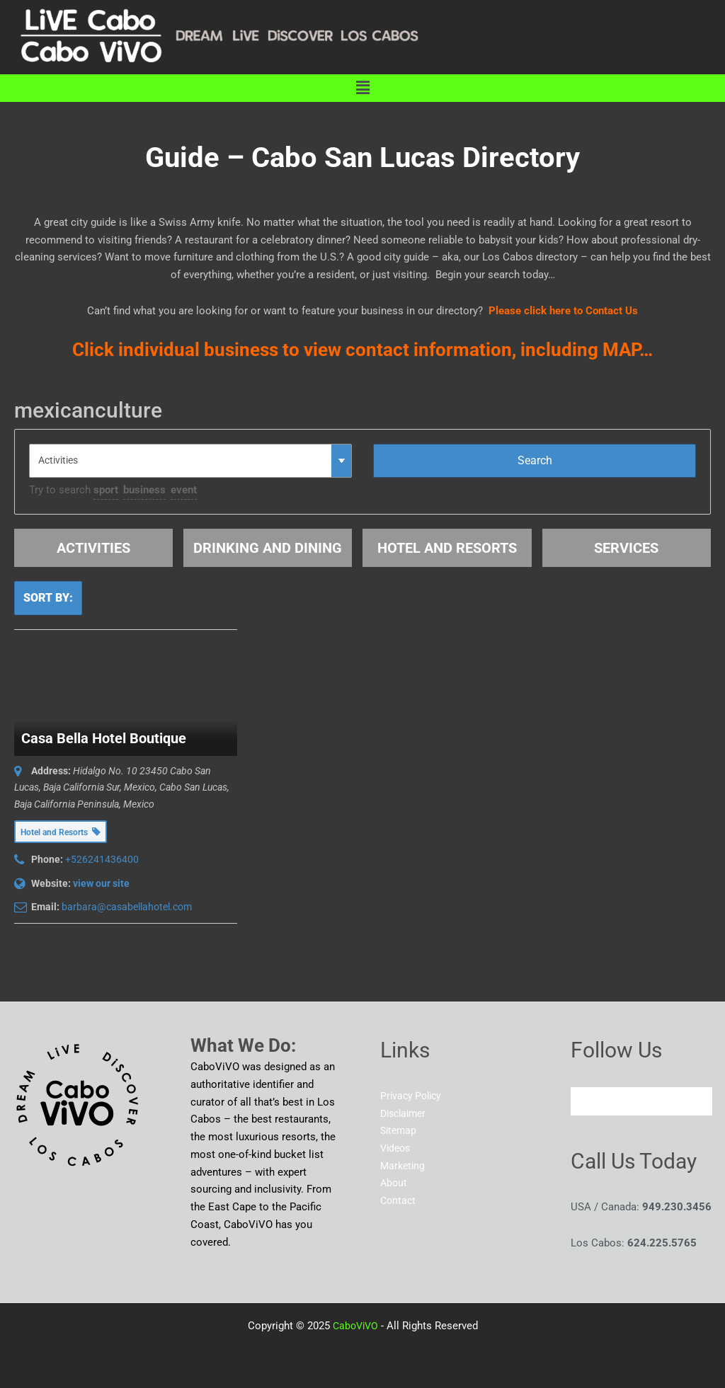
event (184, 489)
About (394, 1183)
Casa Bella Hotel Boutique (103, 738)
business (144, 489)
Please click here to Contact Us (563, 310)
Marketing (404, 1165)
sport (105, 489)
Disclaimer (405, 1113)
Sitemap (399, 1131)
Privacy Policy (413, 1095)
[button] (362, 87)
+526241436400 (102, 859)
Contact (399, 1201)
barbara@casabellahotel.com (127, 906)
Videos (396, 1148)
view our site (101, 883)
